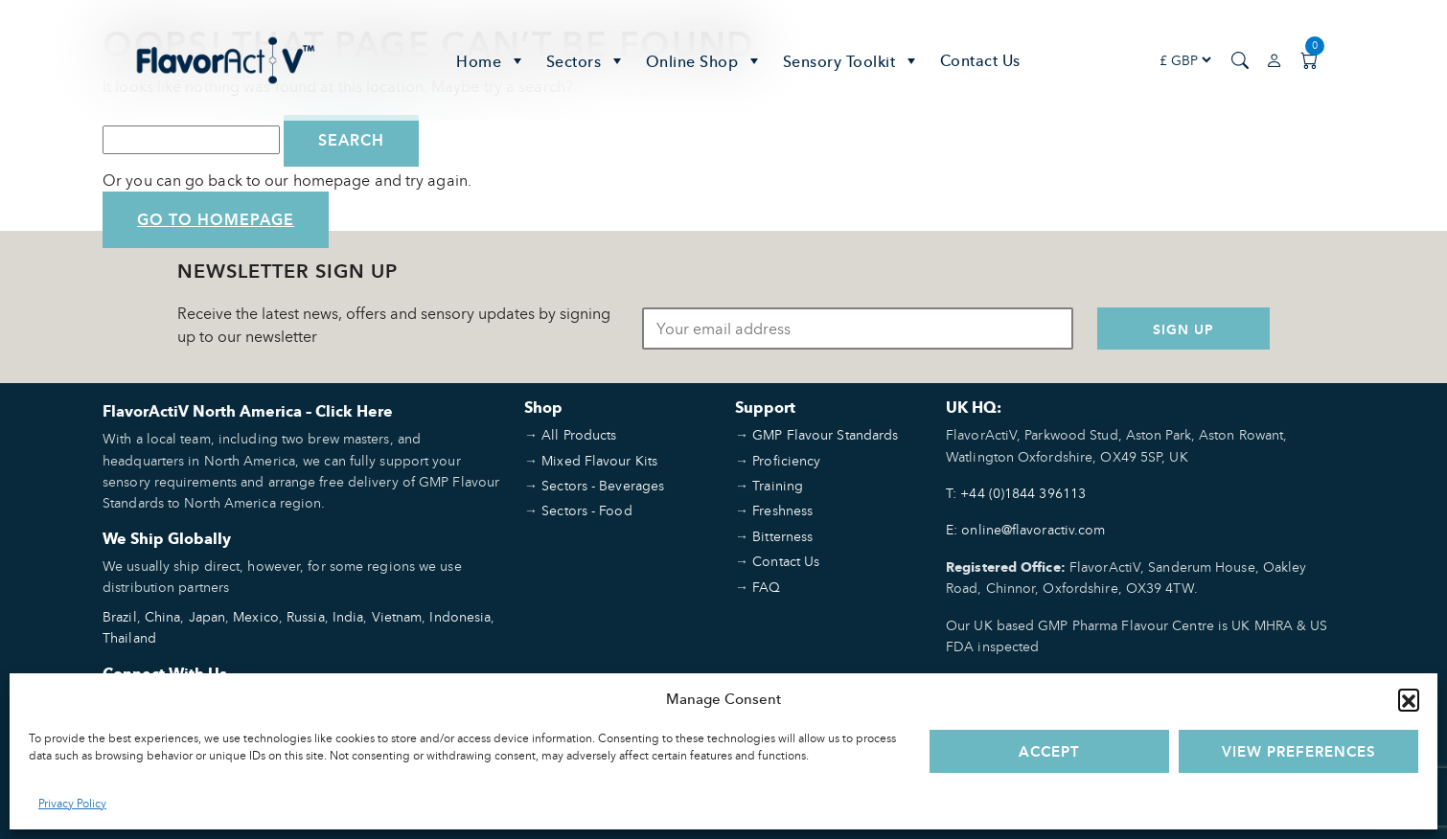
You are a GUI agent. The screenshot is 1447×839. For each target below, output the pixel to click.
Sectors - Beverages (602, 485)
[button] (1408, 699)
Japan (207, 616)
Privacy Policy (72, 803)
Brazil (120, 616)
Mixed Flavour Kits (599, 460)
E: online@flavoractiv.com (1026, 529)
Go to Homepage (215, 220)
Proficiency (786, 460)
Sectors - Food (586, 510)
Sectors (586, 60)
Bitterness (782, 536)
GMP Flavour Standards (825, 434)
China (163, 616)
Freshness (782, 510)
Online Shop (705, 60)
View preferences (1299, 751)
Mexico (256, 616)
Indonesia (460, 616)
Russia (306, 616)
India (348, 616)
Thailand (129, 637)
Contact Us (980, 60)
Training (777, 485)
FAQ (766, 587)
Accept (1049, 751)
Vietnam (397, 616)
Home (491, 60)
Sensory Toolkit (852, 60)
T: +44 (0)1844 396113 (1016, 493)
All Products (578, 434)
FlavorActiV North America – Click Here (248, 411)
